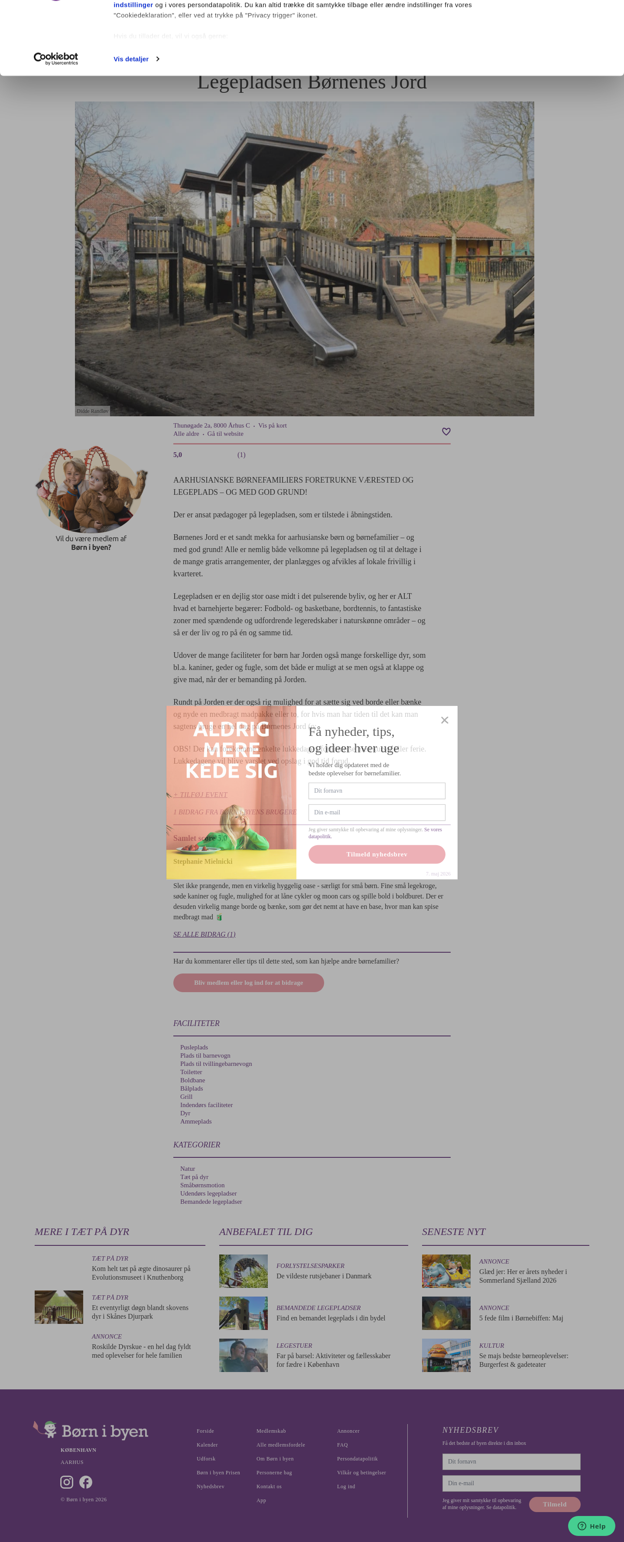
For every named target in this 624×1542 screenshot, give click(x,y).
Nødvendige (552, 51)
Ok (551, 22)
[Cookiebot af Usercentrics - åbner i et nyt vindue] (56, 127)
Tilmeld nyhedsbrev (377, 878)
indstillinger (133, 73)
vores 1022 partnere (164, 31)
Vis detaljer (131, 127)
